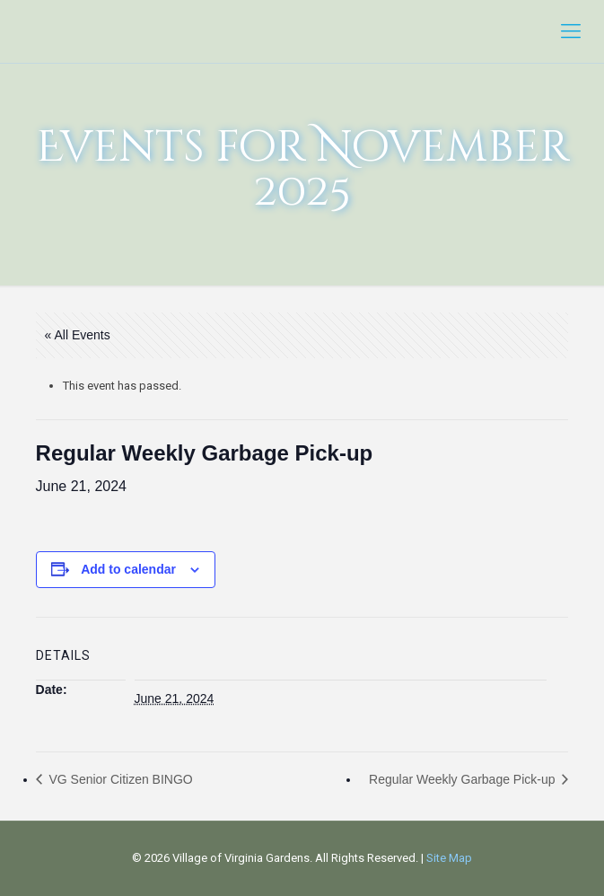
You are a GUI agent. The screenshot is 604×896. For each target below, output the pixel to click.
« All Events (77, 335)
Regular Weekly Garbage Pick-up (463, 779)
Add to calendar (128, 569)
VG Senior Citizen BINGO (119, 779)
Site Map (449, 858)
